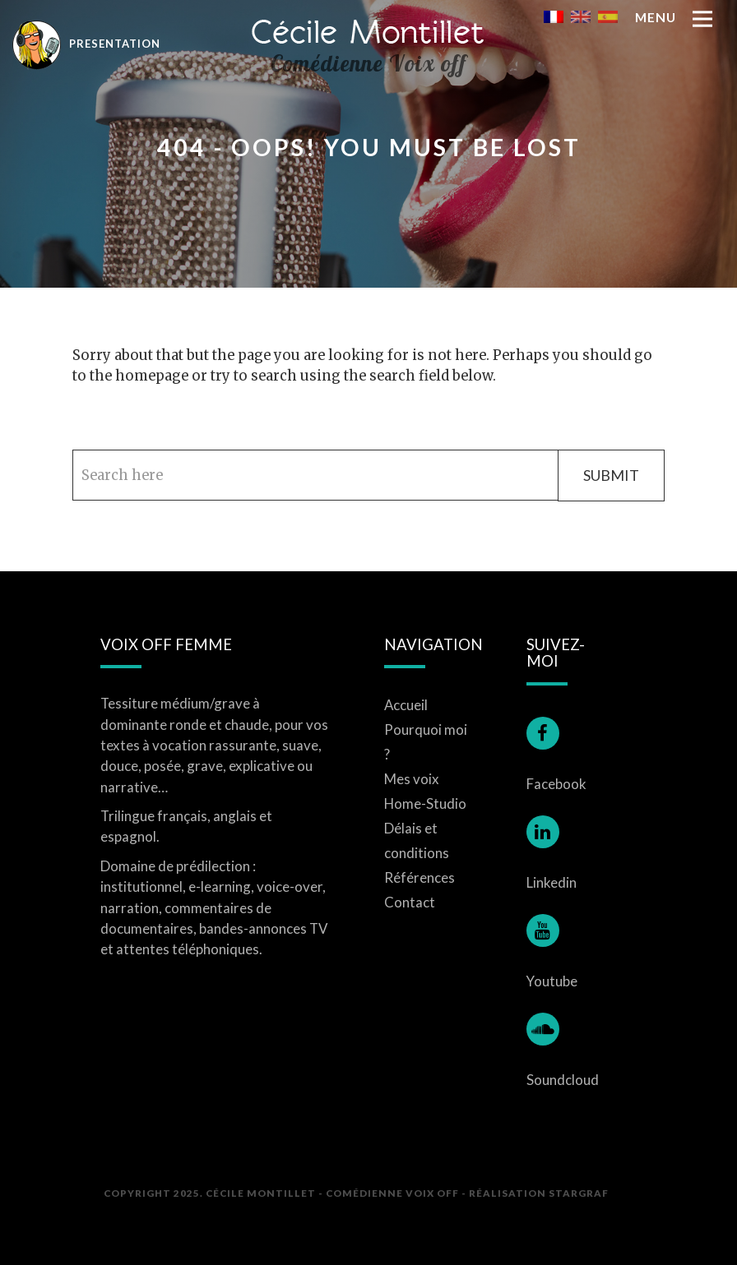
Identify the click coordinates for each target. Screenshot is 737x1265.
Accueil (406, 704)
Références (419, 877)
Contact (409, 902)
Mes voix (411, 778)
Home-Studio (425, 803)
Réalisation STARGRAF (539, 1192)
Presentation (86, 42)
